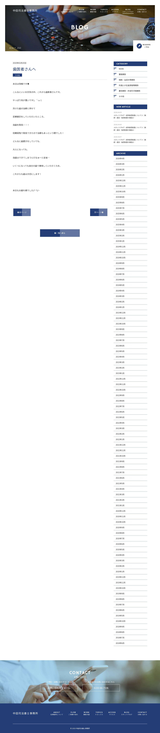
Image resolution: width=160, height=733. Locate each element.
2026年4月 (120, 158)
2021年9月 (120, 461)
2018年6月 (120, 643)
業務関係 (122, 74)
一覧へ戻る (59, 233)
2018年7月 (120, 637)
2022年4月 (120, 423)
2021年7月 (120, 472)
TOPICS (104, 11)
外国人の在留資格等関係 (128, 85)
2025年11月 (120, 186)
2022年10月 (120, 389)
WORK (93, 11)
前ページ (21, 212)
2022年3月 (120, 428)
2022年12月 (120, 378)
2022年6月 (120, 411)
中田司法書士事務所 (25, 11)
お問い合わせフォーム (58, 687)
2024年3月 (120, 296)
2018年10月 (120, 621)
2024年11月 (120, 252)
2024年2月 (120, 301)
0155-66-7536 (101, 687)
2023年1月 (120, 373)
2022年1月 (120, 439)
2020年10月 (120, 522)
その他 (121, 96)
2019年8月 (120, 599)
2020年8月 (120, 533)
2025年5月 (120, 219)
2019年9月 (120, 593)
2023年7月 (120, 340)
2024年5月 (120, 285)
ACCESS (115, 11)
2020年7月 (120, 538)
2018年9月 (120, 626)
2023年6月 (120, 345)
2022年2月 (120, 434)
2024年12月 (120, 246)
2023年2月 (120, 367)
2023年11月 (120, 318)
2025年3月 (120, 230)
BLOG (128, 11)
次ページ (98, 212)
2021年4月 (120, 489)
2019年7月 (120, 604)
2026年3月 (120, 164)
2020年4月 (120, 555)
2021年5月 (120, 483)
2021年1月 (120, 505)
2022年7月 (120, 406)
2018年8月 (120, 632)
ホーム (11, 47)
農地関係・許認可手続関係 (129, 91)
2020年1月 (120, 571)
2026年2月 (120, 169)
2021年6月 (120, 478)
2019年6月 (120, 610)
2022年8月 (120, 400)
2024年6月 (120, 279)
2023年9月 (120, 329)
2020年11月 (120, 516)
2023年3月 (120, 362)
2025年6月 (120, 213)
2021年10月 (120, 456)
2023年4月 (120, 356)
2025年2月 (120, 235)
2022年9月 (120, 395)
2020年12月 (120, 511)
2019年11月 (120, 582)
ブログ (19, 47)
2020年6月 (120, 544)
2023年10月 (120, 323)
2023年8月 (120, 334)
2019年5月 (120, 615)
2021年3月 (120, 494)
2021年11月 (120, 450)
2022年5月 (120, 417)
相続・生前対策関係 (127, 80)
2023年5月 (120, 351)
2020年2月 (120, 566)
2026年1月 (120, 175)
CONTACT (142, 11)
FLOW (81, 11)
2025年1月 (120, 241)
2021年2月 (120, 500)
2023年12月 (120, 312)
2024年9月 (120, 263)
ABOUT (67, 11)
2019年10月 (120, 588)
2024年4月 (120, 290)
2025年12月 (120, 180)
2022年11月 (120, 384)
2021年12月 (120, 445)
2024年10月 (120, 257)
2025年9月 (120, 197)
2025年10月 (120, 191)
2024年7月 (120, 274)
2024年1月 (120, 307)
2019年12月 (120, 577)
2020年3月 (120, 560)
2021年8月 (120, 467)
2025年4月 (120, 224)
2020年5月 (120, 549)
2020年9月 (120, 527)
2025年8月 (120, 202)
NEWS (121, 68)
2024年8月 (120, 268)
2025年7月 (120, 208)
